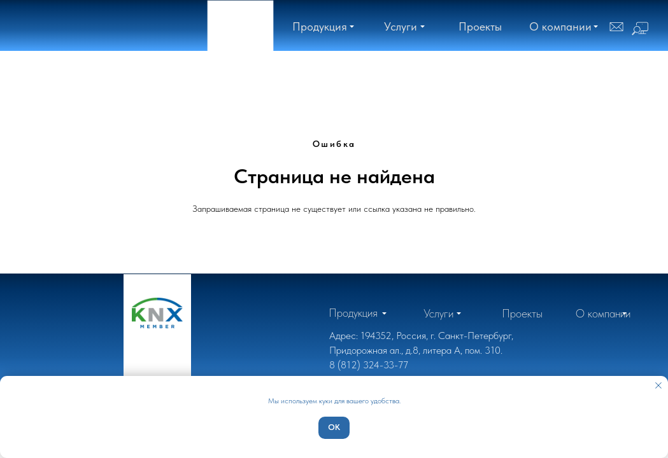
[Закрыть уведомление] (658, 385)
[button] (560, 26)
